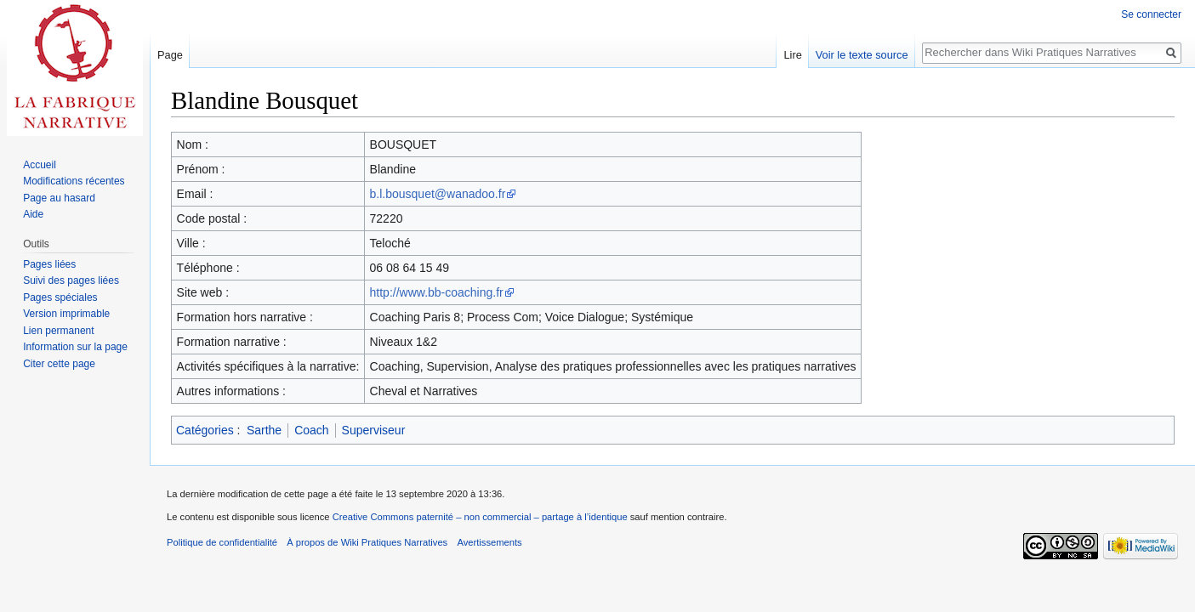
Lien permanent (58, 331)
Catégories (205, 430)
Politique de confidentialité (222, 542)
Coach (311, 430)
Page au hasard (59, 198)
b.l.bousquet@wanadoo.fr (438, 194)
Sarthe (264, 430)
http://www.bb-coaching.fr (437, 292)
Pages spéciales (60, 297)
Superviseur (374, 430)
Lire (792, 54)
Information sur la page (75, 347)
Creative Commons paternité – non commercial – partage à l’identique (480, 517)
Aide (33, 214)
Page (170, 54)
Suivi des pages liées (71, 280)
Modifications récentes (73, 181)
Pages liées (49, 264)
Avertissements (489, 542)
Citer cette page (59, 364)
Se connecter (1151, 14)
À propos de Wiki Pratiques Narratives (367, 542)
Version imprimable (66, 314)
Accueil (39, 165)
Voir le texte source (862, 54)
